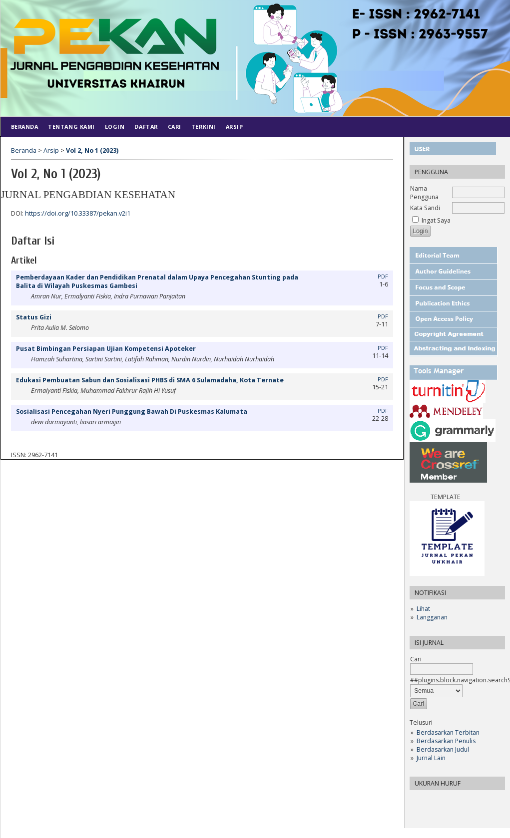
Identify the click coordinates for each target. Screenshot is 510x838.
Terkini (203, 126)
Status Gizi (33, 317)
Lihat (423, 608)
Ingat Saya (436, 220)
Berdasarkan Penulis (446, 741)
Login (115, 126)
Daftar (145, 126)
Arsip (234, 126)
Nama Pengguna (424, 192)
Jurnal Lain (431, 758)
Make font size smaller (419, 801)
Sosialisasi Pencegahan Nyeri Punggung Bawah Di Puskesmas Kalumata (131, 411)
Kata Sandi (425, 208)
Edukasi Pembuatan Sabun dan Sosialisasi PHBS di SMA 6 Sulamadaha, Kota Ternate (150, 380)
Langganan (432, 617)
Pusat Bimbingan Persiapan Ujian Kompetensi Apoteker (106, 348)
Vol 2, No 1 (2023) (92, 150)
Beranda (24, 126)
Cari (174, 126)
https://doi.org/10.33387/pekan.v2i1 (77, 213)
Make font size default (435, 801)
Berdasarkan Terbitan (448, 732)
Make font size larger (451, 801)
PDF (383, 276)
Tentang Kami (71, 126)
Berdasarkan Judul (443, 749)
